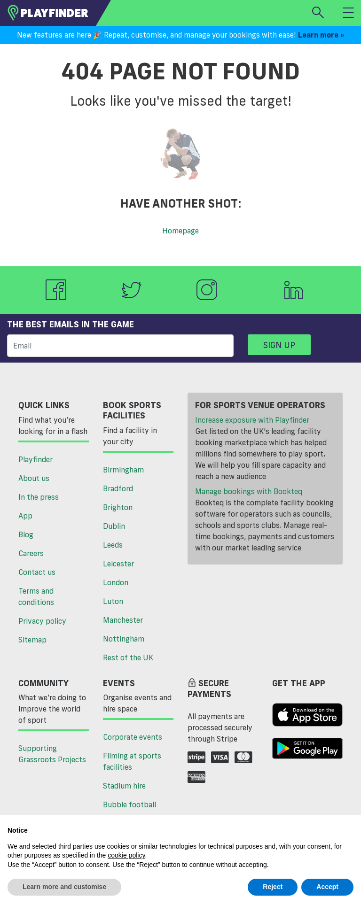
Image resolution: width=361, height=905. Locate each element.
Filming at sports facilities (132, 761)
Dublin (114, 526)
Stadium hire (124, 785)
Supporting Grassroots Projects (52, 753)
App (25, 515)
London (115, 582)
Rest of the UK (128, 657)
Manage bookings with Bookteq (248, 491)
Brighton (118, 507)
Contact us (36, 572)
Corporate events (132, 737)
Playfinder (35, 459)
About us (33, 478)
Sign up (279, 344)
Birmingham (123, 469)
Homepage (180, 230)
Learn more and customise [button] (64, 886)
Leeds (113, 544)
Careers (31, 553)
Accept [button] (327, 886)
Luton (113, 601)
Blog (25, 534)
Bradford (118, 488)
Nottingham (123, 638)
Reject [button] (273, 886)
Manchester (123, 620)
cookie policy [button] (126, 855)
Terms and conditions (36, 596)
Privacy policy (42, 621)
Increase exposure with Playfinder (252, 420)
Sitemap (32, 639)
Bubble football (129, 804)
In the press (38, 497)
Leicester (118, 563)
